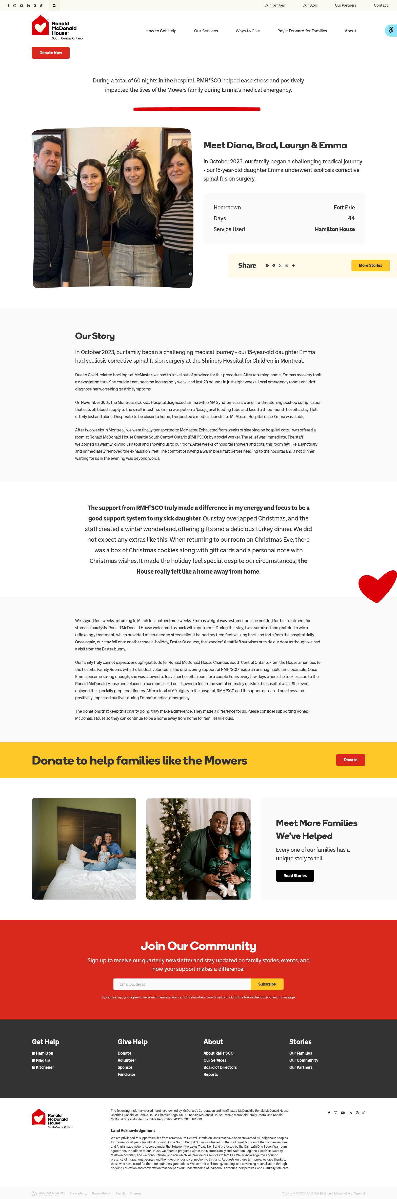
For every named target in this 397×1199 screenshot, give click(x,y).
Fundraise (126, 1074)
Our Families (275, 5)
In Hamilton (42, 1053)
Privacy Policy (101, 1193)
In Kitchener (43, 1067)
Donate (351, 759)
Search (120, 1193)
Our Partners (345, 5)
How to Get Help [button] (161, 30)
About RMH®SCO (218, 1053)
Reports (211, 1074)
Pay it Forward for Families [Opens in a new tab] (302, 30)
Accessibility (78, 1193)
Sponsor (125, 1067)
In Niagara (41, 1060)
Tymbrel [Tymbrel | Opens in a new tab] (359, 1193)
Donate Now (50, 52)
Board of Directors (220, 1067)
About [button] (350, 30)
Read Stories (295, 875)
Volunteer (127, 1060)
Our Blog (310, 5)
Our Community (303, 1060)
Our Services (215, 1060)
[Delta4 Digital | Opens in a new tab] (48, 1194)
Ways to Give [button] (248, 30)
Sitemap (135, 1193)
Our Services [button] (206, 30)
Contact (381, 5)
